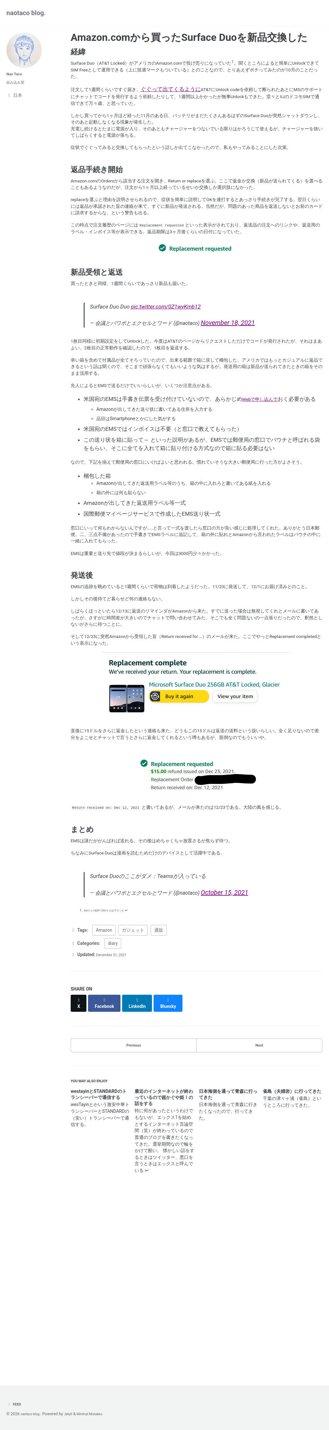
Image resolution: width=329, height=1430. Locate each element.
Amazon (104, 1102)
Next (259, 1214)
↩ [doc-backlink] (137, 1082)
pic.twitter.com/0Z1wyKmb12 (167, 373)
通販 (158, 1102)
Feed (14, 1404)
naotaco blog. (26, 13)
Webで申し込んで (264, 481)
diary (113, 1115)
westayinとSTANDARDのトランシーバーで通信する (99, 1268)
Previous (134, 1214)
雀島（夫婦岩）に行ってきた (292, 1265)
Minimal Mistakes (99, 1413)
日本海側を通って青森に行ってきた (228, 1268)
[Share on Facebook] (108, 1172)
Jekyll (74, 1413)
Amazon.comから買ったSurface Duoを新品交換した (189, 37)
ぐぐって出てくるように (186, 95)
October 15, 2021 (254, 1061)
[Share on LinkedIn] (143, 1172)
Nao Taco (16, 74)
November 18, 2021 (257, 389)
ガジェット (133, 1102)
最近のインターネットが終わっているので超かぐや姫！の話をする (164, 1271)
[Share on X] (80, 1172)
